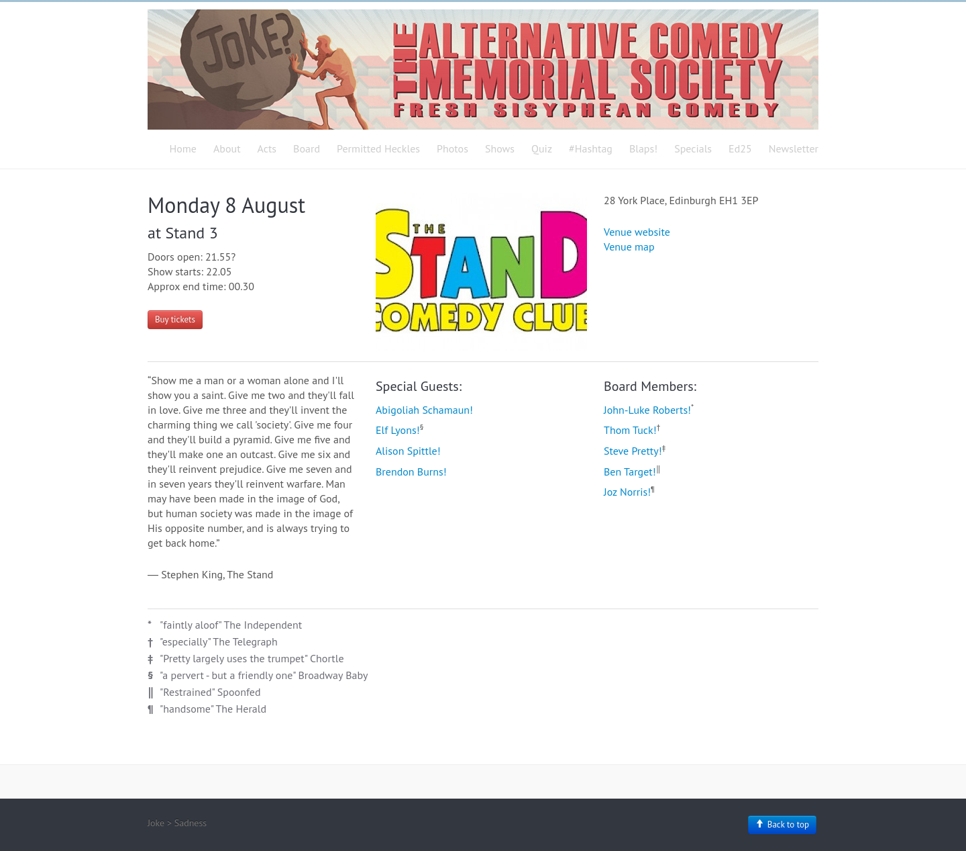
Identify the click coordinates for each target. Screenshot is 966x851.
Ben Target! (630, 471)
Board (306, 148)
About (227, 148)
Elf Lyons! (398, 430)
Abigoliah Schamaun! (424, 409)
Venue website (637, 231)
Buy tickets (175, 319)
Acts (267, 148)
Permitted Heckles (378, 148)
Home (183, 148)
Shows (500, 148)
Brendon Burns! (411, 471)
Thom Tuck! (630, 430)
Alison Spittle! (408, 450)
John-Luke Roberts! (647, 409)
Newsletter (793, 148)
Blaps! (643, 148)
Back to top (782, 824)
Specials (693, 148)
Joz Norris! (627, 491)
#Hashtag (590, 148)
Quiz (541, 148)
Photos (452, 148)
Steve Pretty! (633, 450)
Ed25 (740, 148)
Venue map (629, 246)
